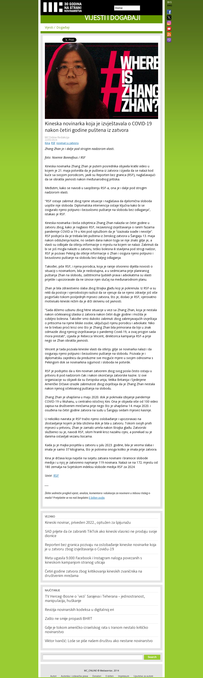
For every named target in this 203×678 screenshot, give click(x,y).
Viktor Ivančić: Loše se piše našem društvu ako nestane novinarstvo (99, 641)
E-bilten (110, 676)
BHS (169, 2)
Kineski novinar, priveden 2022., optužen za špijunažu (88, 523)
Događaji (62, 27)
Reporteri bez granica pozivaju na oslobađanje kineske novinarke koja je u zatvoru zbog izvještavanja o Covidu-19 (100, 547)
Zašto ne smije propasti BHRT (68, 619)
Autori (53, 676)
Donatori (96, 676)
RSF (53, 143)
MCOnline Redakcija (57, 137)
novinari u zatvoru (67, 143)
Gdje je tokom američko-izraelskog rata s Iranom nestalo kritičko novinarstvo (96, 630)
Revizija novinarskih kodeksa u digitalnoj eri (79, 610)
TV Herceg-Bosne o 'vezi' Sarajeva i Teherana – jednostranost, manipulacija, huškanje (95, 599)
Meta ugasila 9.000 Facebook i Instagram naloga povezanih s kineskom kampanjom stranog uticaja (93, 561)
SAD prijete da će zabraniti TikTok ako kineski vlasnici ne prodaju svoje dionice (101, 534)
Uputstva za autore (143, 676)
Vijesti (49, 27)
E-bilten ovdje (97, 498)
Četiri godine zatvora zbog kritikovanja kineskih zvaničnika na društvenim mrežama (93, 574)
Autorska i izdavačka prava (74, 676)
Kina (47, 143)
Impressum (123, 676)
